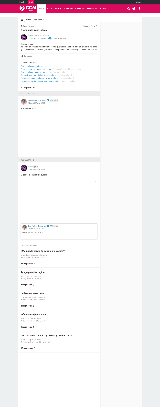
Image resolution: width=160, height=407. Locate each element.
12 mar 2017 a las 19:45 (36, 169)
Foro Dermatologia (57, 72)
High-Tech (23, 2)
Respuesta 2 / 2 (27, 160)
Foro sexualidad (65, 75)
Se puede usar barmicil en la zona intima (38, 75)
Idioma (138, 2)
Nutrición (68, 9)
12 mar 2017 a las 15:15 (36, 103)
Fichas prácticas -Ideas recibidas (67, 69)
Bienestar (80, 9)
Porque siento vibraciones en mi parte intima (40, 81)
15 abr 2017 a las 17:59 (61, 38)
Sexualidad (92, 9)
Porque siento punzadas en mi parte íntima (39, 78)
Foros (41, 9)
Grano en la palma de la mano (34, 72)
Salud (31, 2)
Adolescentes (39, 20)
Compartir (28, 56)
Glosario (104, 9)
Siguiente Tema (89, 26)
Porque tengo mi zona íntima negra (36, 69)
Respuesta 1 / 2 (27, 94)
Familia (58, 9)
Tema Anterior (28, 26)
